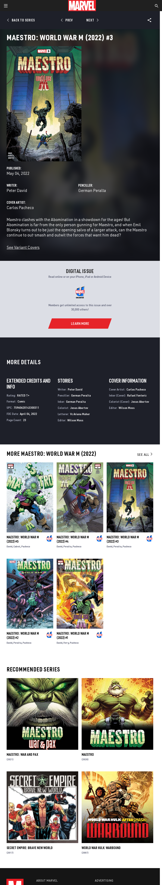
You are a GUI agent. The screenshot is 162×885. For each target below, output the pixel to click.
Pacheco (25, 546)
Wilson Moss (75, 420)
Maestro (88, 754)
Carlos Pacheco (20, 207)
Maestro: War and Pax (22, 754)
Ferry (66, 642)
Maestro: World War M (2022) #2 (23, 635)
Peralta (67, 546)
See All (145, 454)
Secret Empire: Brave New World (30, 848)
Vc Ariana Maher (80, 414)
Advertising (104, 880)
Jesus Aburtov (79, 408)
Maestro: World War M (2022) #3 (123, 539)
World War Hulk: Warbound (101, 848)
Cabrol (16, 546)
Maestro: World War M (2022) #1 (73, 635)
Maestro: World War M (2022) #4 (73, 539)
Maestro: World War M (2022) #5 (23, 539)
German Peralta (92, 190)
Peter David (17, 190)
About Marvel (47, 880)
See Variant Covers (23, 247)
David (9, 546)
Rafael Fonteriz (137, 395)
